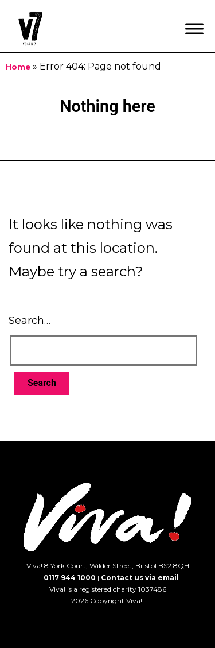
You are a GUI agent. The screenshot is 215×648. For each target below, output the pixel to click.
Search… (29, 320)
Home (18, 67)
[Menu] (194, 28)
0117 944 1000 (70, 577)
